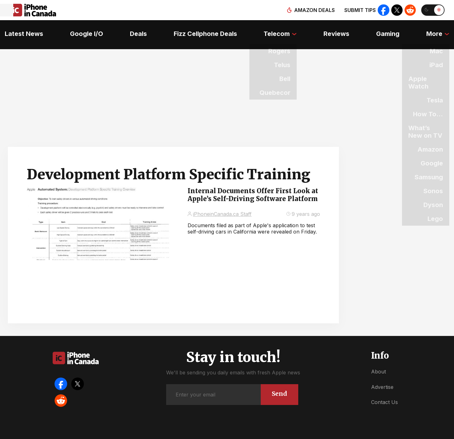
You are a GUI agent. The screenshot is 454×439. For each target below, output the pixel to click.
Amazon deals (312, 10)
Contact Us (384, 393)
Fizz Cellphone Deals (204, 30)
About (378, 363)
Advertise (382, 378)
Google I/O (83, 30)
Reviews (339, 30)
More (439, 30)
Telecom (278, 30)
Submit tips (358, 10)
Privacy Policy (274, 432)
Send (279, 385)
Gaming (391, 30)
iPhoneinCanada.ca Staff (222, 205)
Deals (136, 30)
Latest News (19, 30)
